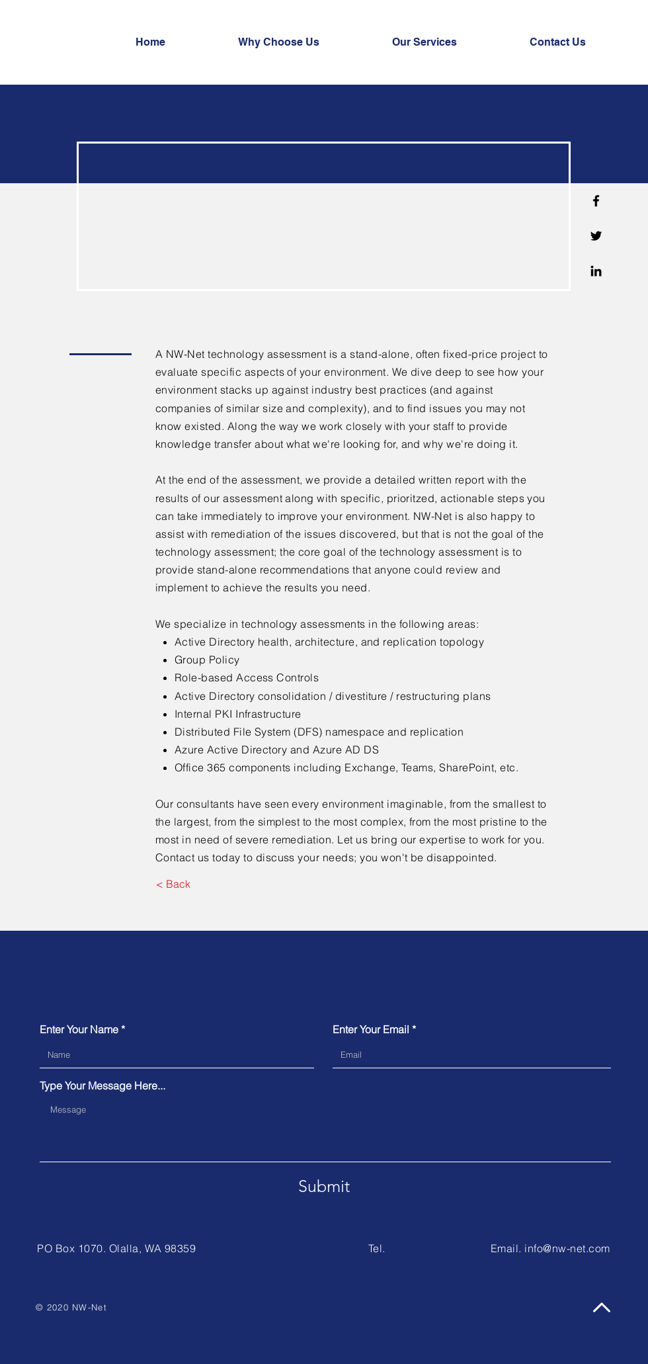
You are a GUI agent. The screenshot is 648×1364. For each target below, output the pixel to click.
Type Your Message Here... (102, 1085)
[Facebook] (596, 200)
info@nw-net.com (567, 1248)
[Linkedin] (596, 270)
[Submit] (324, 1186)
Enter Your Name (79, 1029)
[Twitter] (596, 235)
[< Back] (173, 884)
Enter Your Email (371, 1029)
